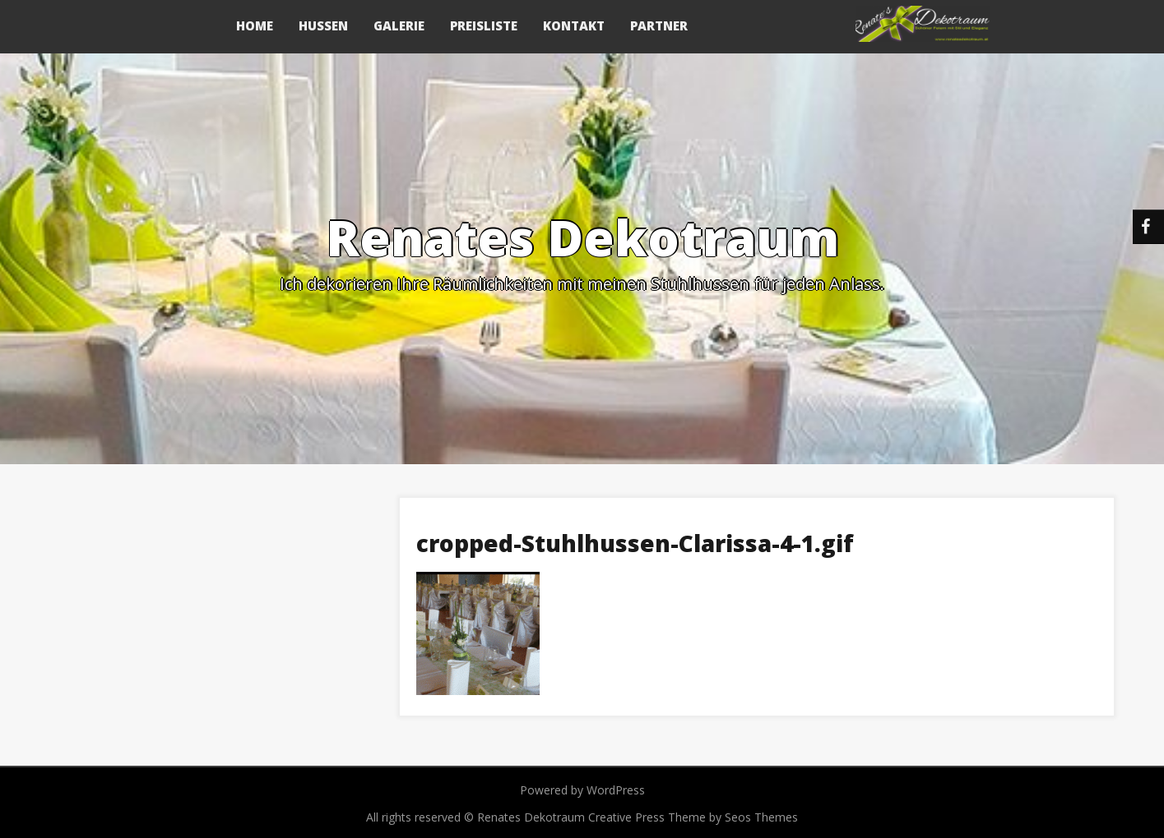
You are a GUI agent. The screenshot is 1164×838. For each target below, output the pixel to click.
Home (254, 25)
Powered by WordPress (582, 790)
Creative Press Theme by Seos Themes (693, 817)
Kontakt (574, 25)
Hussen (323, 25)
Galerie (398, 25)
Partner (659, 25)
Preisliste (483, 25)
